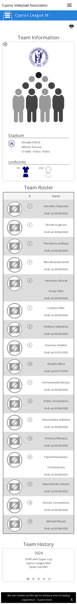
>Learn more (44, 600)
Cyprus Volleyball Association (24, 5)
